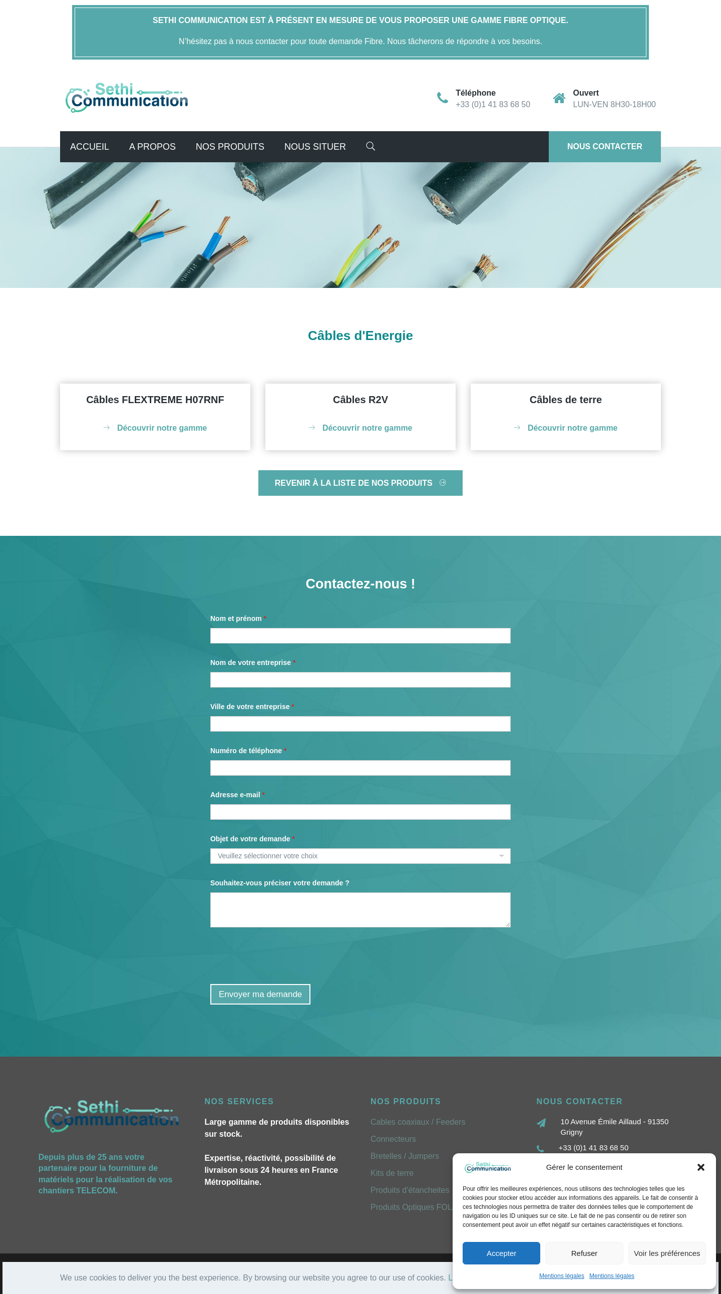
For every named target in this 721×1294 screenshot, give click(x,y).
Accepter (501, 1253)
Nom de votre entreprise (252, 663)
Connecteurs (393, 1139)
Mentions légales (561, 1275)
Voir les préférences (667, 1253)
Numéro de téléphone (248, 751)
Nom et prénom (238, 618)
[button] (701, 1167)
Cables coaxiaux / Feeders (418, 1122)
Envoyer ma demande (260, 994)
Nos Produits (230, 147)
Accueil (89, 147)
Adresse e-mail (237, 795)
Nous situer (315, 147)
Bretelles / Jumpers (405, 1156)
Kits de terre (392, 1173)
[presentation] (286, 977)
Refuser (584, 1253)
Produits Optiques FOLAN (417, 1207)
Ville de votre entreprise (252, 707)
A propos (152, 147)
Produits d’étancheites (410, 1190)
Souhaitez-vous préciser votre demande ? (279, 883)
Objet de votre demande (252, 839)
